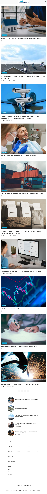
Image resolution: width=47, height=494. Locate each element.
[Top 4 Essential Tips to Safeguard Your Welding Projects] (23, 369)
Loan (9, 455)
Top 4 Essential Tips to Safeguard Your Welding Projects (22, 386)
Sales (9, 471)
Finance (4, 307)
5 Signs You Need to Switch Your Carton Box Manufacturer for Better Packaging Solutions (18, 234)
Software (10, 476)
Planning (9, 466)
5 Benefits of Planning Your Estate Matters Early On (21, 348)
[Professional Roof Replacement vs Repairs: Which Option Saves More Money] (23, 59)
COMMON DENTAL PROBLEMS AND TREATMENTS (19, 156)
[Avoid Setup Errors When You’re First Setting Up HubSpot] (23, 256)
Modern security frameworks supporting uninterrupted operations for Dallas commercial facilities (22, 117)
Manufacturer (10, 461)
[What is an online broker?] (23, 293)
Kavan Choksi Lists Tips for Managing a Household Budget (23, 38)
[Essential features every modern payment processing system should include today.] (11, 435)
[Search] (45, 2)
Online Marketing (11, 463)
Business (4, 35)
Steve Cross (5, 40)
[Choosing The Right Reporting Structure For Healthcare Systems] (11, 427)
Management (10, 458)
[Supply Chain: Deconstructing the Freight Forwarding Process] (23, 176)
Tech (9, 478)
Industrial (4, 382)
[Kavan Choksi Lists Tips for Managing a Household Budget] (23, 21)
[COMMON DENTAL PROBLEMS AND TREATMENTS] (23, 138)
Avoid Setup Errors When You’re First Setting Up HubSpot (23, 273)
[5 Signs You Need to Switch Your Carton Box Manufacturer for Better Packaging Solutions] (23, 216)
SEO (8, 473)
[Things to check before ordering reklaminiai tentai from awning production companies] (11, 410)
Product (9, 468)
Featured (10, 448)
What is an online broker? (11, 311)
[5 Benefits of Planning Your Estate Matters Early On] (23, 331)
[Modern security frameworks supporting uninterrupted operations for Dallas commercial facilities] (23, 99)
